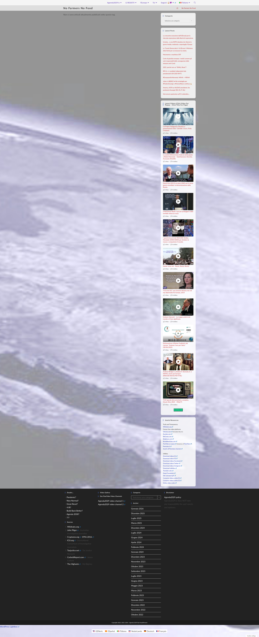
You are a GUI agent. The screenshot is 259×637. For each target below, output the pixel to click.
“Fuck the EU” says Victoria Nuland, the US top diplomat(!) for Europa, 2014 (177, 291)
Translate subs (168, 471)
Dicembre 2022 (138, 605)
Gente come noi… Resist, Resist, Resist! (176, 266)
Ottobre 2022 (137, 614)
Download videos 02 (170, 458)
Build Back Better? (75, 510)
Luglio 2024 (136, 532)
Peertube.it (167, 446)
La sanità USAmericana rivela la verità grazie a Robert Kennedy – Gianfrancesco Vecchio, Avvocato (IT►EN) (178, 157)
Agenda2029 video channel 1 (111, 501)
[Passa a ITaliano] (122, 631)
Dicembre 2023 (138, 557)
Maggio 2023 (137, 585)
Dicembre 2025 (138, 513)
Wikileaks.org (168, 427)
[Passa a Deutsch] (149, 631)
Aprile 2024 (136, 542)
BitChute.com (168, 436)
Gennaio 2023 (137, 600)
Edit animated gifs (169, 476)
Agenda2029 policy (172, 497)
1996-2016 (88, 537)
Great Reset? (72, 504)
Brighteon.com (168, 439)
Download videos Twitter (171, 463)
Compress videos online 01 (172, 478)
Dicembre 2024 (138, 528)
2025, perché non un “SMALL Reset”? (174, 67)
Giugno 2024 (137, 537)
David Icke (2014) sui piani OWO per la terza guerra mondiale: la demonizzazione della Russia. (178, 185)
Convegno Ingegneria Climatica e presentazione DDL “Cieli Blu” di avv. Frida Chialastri (177, 128)
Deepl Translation (169, 473)
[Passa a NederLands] (135, 631)
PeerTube (187, 444)
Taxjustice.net (74, 550)
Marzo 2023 (136, 590)
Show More (178, 410)
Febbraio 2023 (137, 595)
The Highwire (74, 564)
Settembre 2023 (138, 571)
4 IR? (69, 507)
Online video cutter (170, 483)
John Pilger (72, 530)
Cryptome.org (74, 537)
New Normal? (73, 500)
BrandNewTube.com (170, 441)
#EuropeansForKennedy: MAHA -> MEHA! (176, 77)
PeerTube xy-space (169, 444)
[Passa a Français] (161, 631)
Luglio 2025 (136, 518)
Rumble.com (167, 434)
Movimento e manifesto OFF (172, 54)
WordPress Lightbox (9, 626)
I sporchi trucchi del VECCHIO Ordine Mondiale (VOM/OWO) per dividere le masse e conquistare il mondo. (176, 240)
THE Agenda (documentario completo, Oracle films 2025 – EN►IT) (176, 401)
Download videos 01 (170, 456)
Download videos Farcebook (172, 461)
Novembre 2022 (138, 609)
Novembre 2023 (138, 561)
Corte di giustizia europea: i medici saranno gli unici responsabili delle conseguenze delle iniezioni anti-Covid (177, 61)
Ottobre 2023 (137, 566)
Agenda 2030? (73, 514)
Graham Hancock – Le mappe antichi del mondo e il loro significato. (176, 318)
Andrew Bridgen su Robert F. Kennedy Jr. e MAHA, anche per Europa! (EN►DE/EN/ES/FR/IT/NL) (177, 374)
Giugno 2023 (137, 581)
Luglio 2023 (136, 576)
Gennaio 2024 (137, 552)
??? (68, 517)
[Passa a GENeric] (98, 631)
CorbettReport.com (76, 557)
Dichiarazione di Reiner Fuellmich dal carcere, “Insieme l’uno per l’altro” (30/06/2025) (175, 345)
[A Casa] (177, 8)
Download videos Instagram (172, 466)
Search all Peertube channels (173, 449)
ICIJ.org (71, 540)
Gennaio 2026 (137, 508)
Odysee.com (167, 432)
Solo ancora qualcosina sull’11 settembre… (176, 94)
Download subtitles (170, 468)
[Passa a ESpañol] (110, 631)
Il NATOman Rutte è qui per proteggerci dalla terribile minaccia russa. (178, 212)
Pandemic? (71, 497)
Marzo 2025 (136, 523)
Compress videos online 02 (172, 480)
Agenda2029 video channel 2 (111, 504)
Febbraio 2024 (137, 547)
